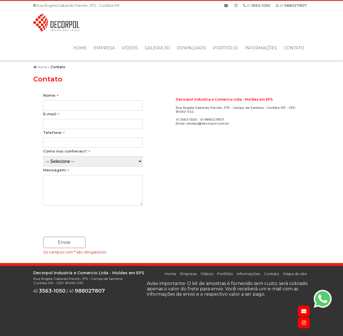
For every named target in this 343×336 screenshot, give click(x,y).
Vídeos (130, 47)
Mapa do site (295, 273)
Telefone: (54, 132)
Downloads (191, 47)
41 (291, 5)
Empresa (104, 47)
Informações (261, 47)
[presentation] (77, 219)
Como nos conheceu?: (66, 151)
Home (80, 47)
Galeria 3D (157, 47)
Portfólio (225, 47)
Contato (294, 47)
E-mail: (51, 114)
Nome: (50, 95)
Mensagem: (56, 170)
